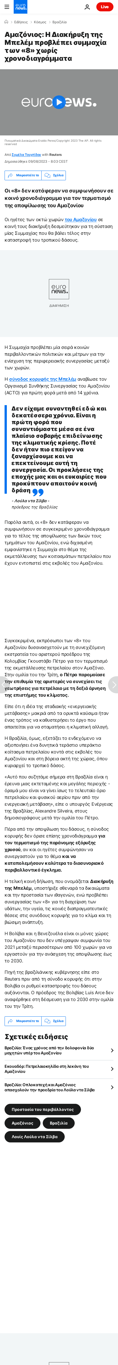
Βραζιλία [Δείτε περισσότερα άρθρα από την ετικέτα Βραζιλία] (59, 1122)
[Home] (6, 22)
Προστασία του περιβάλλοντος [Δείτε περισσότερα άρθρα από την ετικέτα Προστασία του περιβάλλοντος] (43, 1109)
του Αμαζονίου (81, 219)
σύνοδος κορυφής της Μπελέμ (42, 379)
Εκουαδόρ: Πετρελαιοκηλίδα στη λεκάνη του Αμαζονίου (47, 1069)
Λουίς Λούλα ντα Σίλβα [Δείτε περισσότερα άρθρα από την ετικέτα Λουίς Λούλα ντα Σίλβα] (35, 1136)
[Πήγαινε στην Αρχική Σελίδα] (20, 7)
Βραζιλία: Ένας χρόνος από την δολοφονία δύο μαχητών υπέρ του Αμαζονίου (49, 1050)
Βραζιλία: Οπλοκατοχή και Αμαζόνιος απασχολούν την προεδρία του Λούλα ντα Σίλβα (50, 1087)
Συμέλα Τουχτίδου (26, 154)
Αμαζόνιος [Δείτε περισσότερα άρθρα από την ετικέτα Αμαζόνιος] (22, 1122)
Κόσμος (40, 22)
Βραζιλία (59, 22)
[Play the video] (59, 102)
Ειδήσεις (21, 22)
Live (105, 6)
